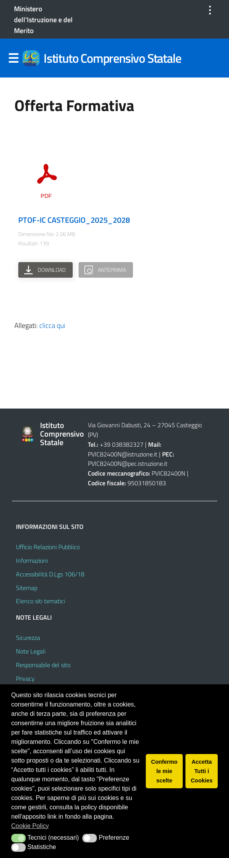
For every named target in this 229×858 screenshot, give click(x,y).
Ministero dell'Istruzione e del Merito (43, 20)
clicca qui (52, 325)
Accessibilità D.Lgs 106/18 (50, 574)
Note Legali (30, 651)
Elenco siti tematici (40, 601)
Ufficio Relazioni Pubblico (48, 546)
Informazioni (32, 560)
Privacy (25, 678)
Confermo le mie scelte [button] (164, 771)
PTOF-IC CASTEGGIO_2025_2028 (74, 220)
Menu (13, 58)
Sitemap (26, 587)
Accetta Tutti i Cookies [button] (202, 771)
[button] (18, 838)
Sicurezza (28, 637)
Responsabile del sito (43, 664)
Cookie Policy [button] (30, 826)
